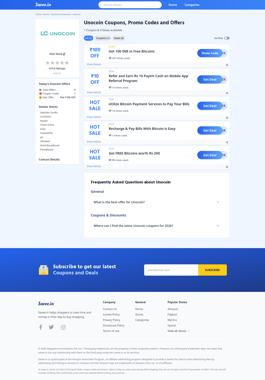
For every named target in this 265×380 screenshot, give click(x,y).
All (88, 38)
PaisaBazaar (47, 149)
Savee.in (46, 303)
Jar (41, 137)
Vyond (172, 325)
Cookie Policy (111, 314)
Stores (173, 5)
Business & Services (61, 14)
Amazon (173, 309)
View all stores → (179, 331)
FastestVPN (46, 133)
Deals (119, 38)
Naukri (44, 120)
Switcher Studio (49, 112)
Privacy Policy (111, 320)
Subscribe (212, 270)
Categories (192, 5)
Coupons (102, 38)
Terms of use (111, 331)
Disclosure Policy (113, 325)
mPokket (45, 141)
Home (38, 14)
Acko (43, 129)
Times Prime (47, 124)
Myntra (172, 320)
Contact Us (110, 309)
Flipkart (172, 314)
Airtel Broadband (49, 145)
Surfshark (45, 116)
